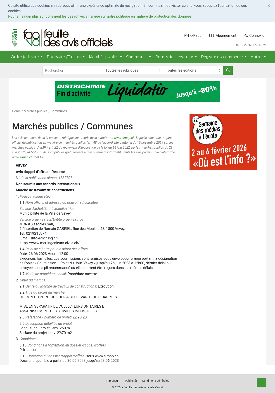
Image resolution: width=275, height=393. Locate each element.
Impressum (113, 380)
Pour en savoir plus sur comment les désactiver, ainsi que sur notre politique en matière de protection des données (100, 16)
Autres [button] (257, 57)
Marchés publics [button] (104, 57)
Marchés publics (35, 111)
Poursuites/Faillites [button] (64, 57)
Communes (58, 111)
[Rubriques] (133, 70)
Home (16, 111)
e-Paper (194, 35)
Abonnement (222, 35)
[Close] (269, 5)
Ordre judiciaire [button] (25, 57)
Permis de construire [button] (174, 57)
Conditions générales (155, 380)
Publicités (131, 380)
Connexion (254, 35)
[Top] (261, 382)
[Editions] (193, 70)
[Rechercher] (228, 70)
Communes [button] (137, 57)
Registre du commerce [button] (222, 57)
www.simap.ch (124, 138)
